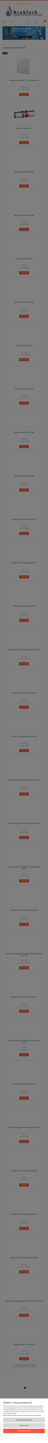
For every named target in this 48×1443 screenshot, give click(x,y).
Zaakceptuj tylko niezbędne (24, 1420)
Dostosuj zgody (24, 1425)
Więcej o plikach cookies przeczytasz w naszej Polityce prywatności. (22, 1415)
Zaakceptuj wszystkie (24, 1431)
